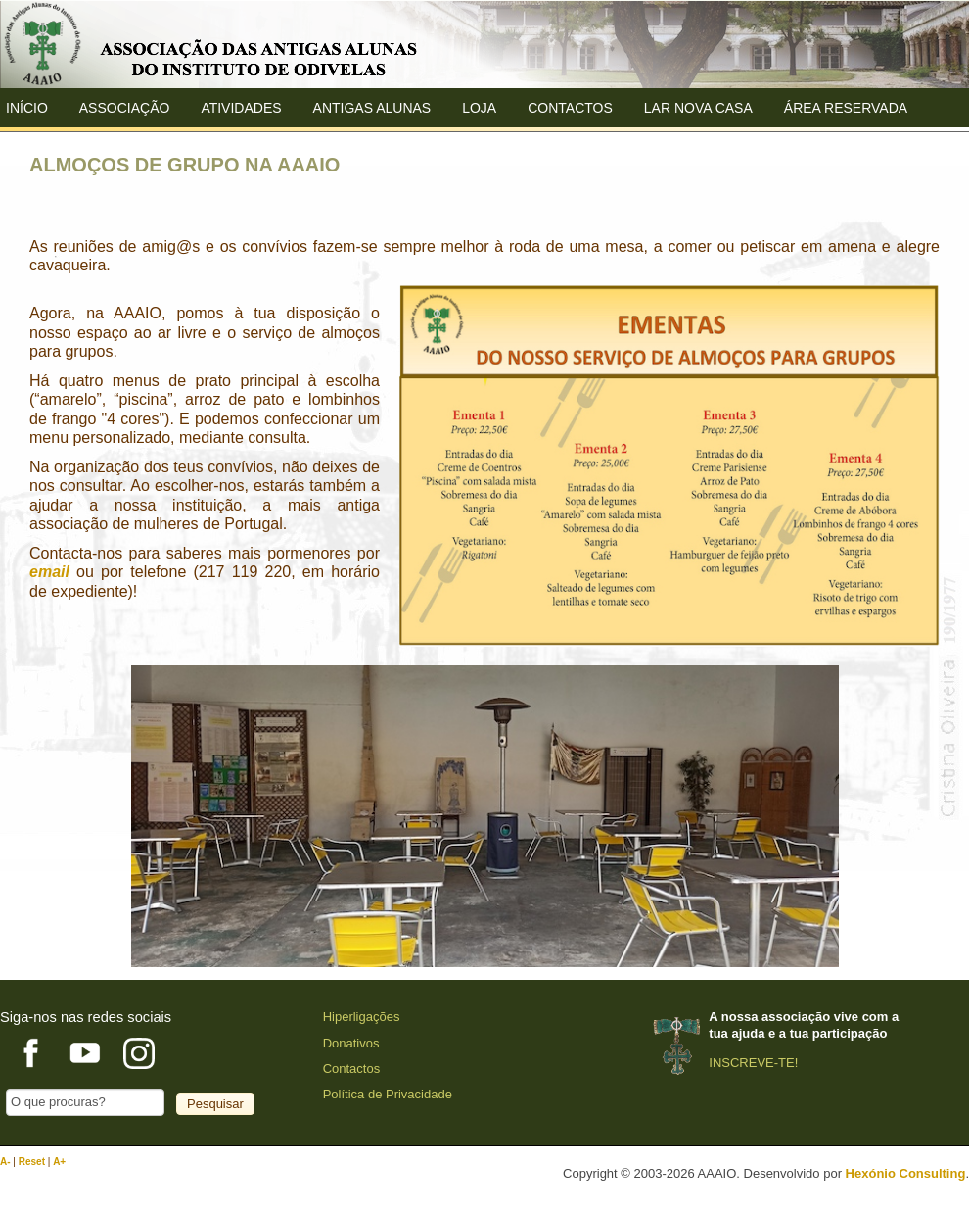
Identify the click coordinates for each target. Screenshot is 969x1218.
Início (27, 108)
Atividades (241, 108)
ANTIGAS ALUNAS (372, 108)
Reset (33, 1161)
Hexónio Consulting (906, 1173)
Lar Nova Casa (698, 108)
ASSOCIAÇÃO (124, 108)
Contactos (570, 108)
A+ (59, 1161)
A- (6, 1161)
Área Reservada (845, 108)
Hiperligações (361, 1016)
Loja (479, 108)
